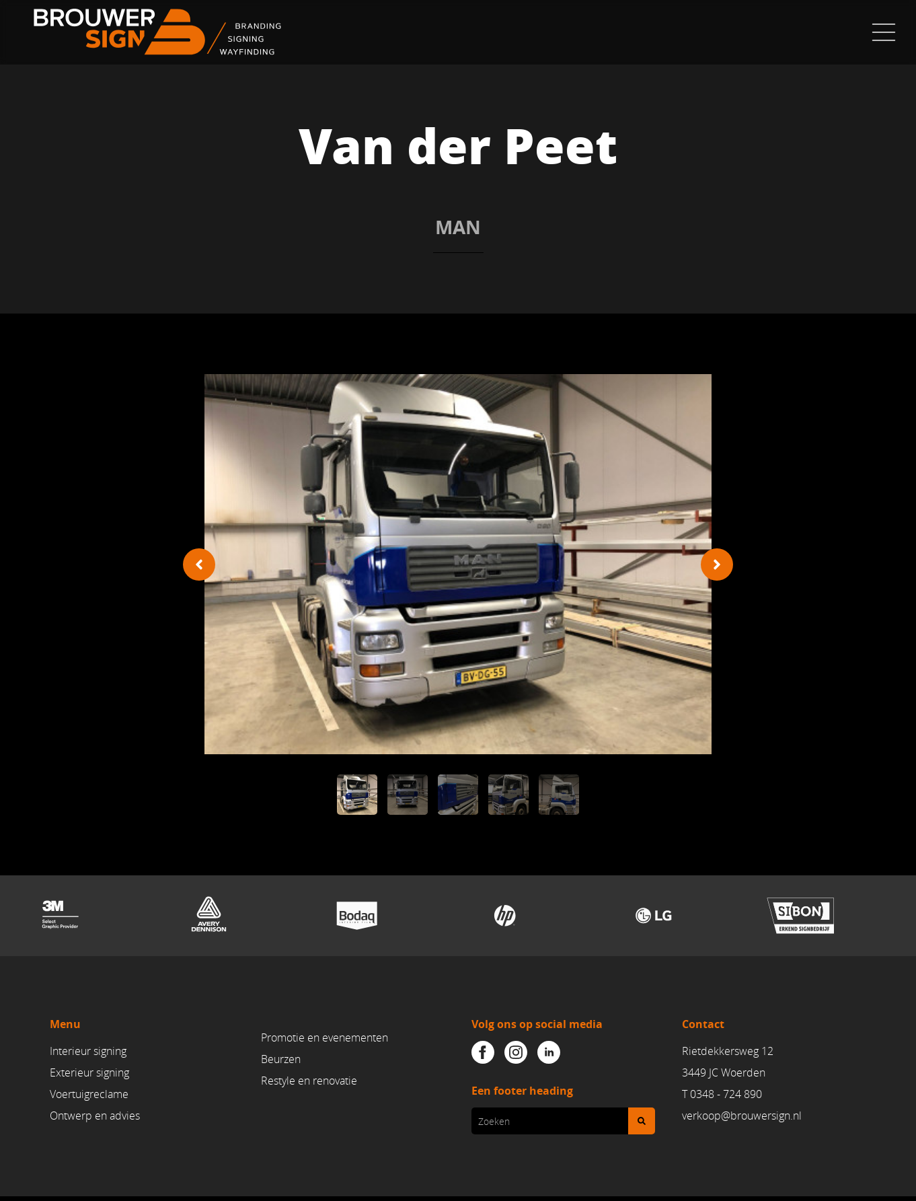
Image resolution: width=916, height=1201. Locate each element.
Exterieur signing (89, 1073)
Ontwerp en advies (95, 1115)
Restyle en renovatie (309, 1080)
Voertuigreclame (89, 1094)
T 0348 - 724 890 (722, 1094)
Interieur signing (88, 1051)
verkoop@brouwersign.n (740, 1115)
